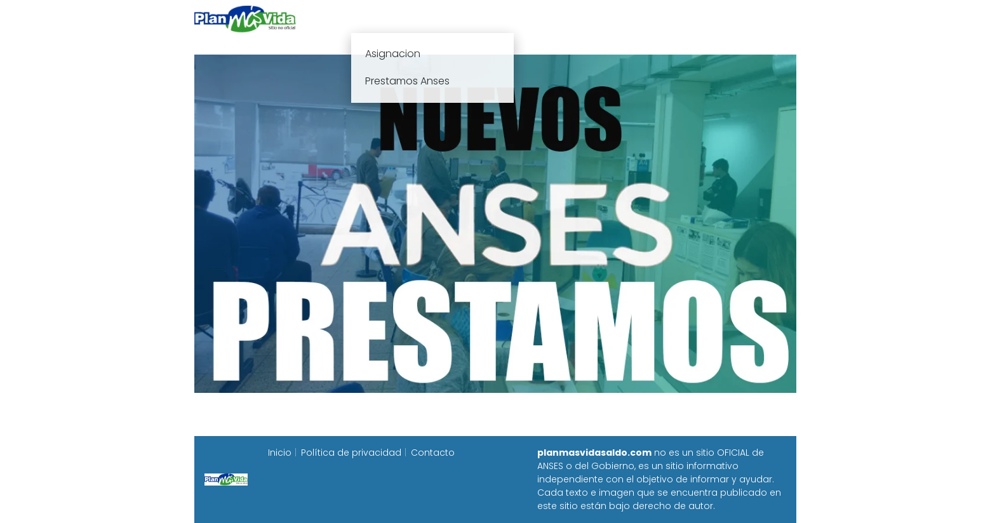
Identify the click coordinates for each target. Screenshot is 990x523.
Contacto (433, 452)
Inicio (354, 18)
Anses (489, 18)
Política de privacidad (351, 452)
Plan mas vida (420, 18)
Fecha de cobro (572, 18)
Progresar (655, 18)
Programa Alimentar (747, 18)
